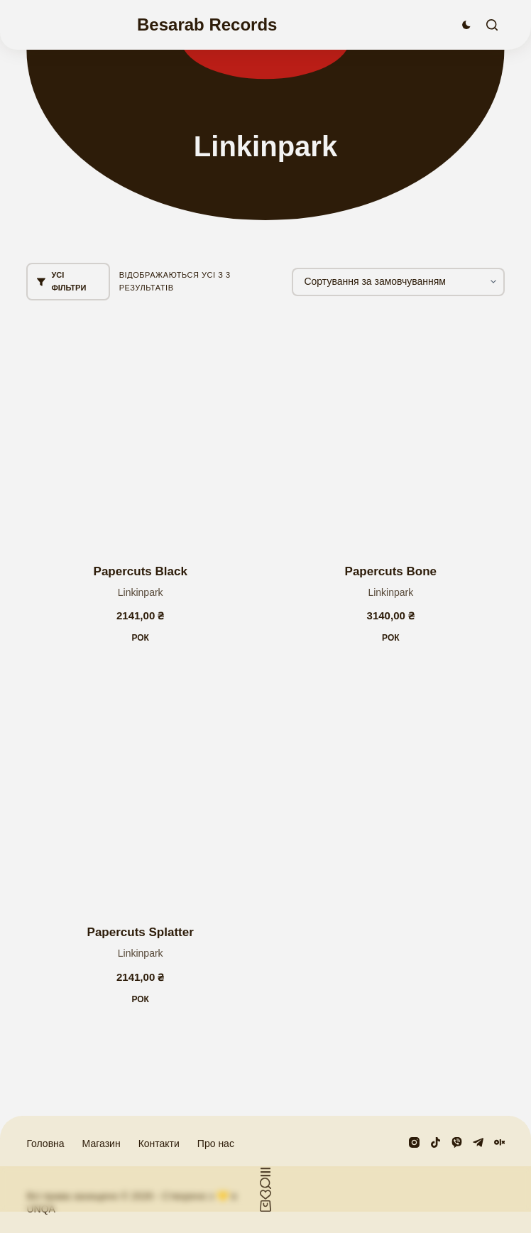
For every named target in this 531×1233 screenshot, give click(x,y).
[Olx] (499, 1142)
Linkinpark (140, 592)
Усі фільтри (61, 281)
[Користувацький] (265, 1172)
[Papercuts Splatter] (140, 794)
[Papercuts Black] (140, 432)
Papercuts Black (140, 571)
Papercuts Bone (391, 571)
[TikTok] (435, 1142)
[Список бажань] (265, 1194)
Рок (140, 638)
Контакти (159, 1143)
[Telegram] (478, 1142)
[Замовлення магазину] (398, 282)
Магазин (101, 1143)
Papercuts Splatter (140, 932)
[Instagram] (414, 1142)
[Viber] (456, 1142)
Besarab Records (207, 24)
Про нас (215, 1143)
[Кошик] (265, 1206)
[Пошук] (492, 25)
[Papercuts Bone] (391, 432)
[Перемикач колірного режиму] (466, 25)
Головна (45, 1143)
